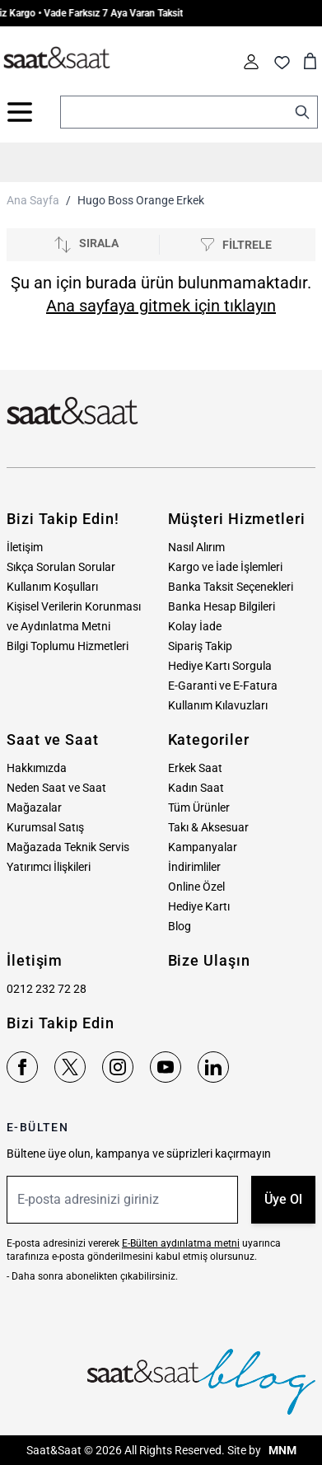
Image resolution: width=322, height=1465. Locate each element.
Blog (179, 926)
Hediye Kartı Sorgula (220, 665)
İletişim (25, 547)
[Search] (302, 112)
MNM (281, 1450)
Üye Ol (283, 1199)
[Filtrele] (236, 245)
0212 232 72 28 (46, 988)
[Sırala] (86, 245)
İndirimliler (194, 866)
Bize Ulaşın (209, 960)
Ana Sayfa (33, 200)
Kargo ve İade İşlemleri (225, 566)
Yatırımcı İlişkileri (49, 866)
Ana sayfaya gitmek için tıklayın (161, 306)
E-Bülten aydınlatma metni (181, 1243)
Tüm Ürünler (199, 807)
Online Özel (196, 886)
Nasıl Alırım (196, 547)
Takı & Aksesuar (208, 827)
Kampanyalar (202, 847)
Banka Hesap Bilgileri (221, 606)
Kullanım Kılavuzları (218, 705)
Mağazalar (34, 807)
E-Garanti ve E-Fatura (223, 685)
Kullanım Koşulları (52, 586)
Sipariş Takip (200, 646)
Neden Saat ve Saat (56, 787)
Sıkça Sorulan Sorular (61, 566)
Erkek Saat (195, 768)
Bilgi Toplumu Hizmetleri (67, 646)
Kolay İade (195, 626)
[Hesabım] (251, 61)
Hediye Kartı (199, 906)
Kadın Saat (196, 787)
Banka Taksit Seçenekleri (230, 586)
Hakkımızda (37, 768)
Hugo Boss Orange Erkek (140, 200)
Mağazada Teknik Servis (68, 847)
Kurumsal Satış (45, 827)
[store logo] (56, 58)
